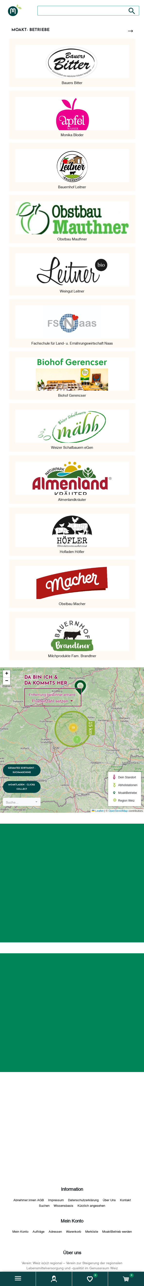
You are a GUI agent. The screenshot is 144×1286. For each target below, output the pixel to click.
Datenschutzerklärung (83, 1199)
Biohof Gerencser (72, 395)
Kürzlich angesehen (91, 1205)
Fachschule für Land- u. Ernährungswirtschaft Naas (72, 343)
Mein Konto (20, 1231)
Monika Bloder (72, 134)
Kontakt (125, 1199)
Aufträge (38, 1231)
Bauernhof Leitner (72, 187)
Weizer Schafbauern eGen (72, 447)
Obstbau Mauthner (72, 239)
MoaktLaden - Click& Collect (22, 786)
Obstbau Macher (72, 603)
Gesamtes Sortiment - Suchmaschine (22, 769)
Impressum (56, 1199)
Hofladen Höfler (72, 551)
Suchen (44, 1205)
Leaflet (97, 810)
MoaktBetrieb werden (117, 1231)
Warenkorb (73, 1231)
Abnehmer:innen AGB (28, 1199)
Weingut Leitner (72, 291)
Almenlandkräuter (72, 499)
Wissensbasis (63, 1205)
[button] (18, 1279)
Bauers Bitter (72, 82)
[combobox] (22, 802)
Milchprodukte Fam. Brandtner (72, 655)
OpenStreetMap (118, 810)
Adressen (55, 1231)
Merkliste (91, 1231)
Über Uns (109, 1199)
